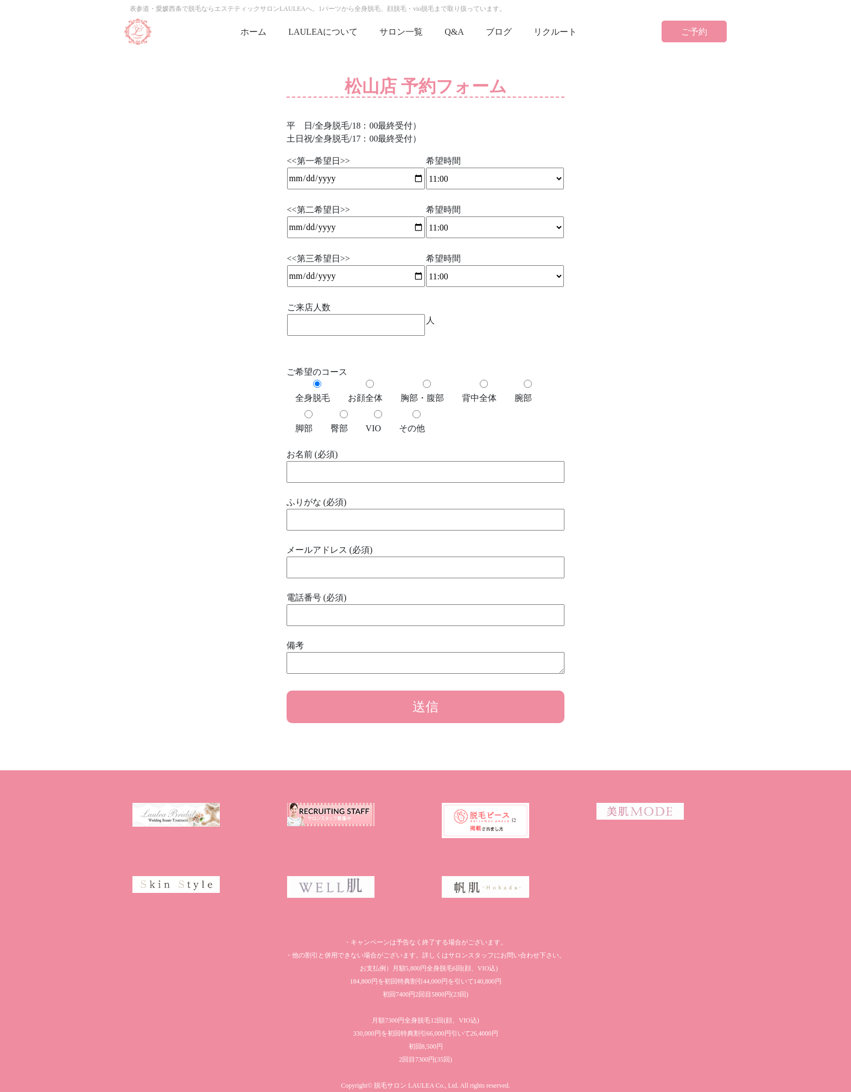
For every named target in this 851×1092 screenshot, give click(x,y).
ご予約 (694, 31)
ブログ (499, 31)
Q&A (454, 31)
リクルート (555, 31)
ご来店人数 (356, 316)
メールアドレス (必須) (426, 558)
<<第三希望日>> (356, 267)
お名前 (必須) (426, 463)
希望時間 (495, 169)
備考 (426, 658)
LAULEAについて (323, 31)
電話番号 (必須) (426, 606)
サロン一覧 (401, 31)
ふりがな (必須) (426, 510)
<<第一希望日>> (356, 169)
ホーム (253, 31)
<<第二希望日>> (356, 218)
